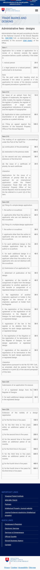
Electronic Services (12, 528)
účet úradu (27, 41)
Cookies (14, 568)
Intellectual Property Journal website (18, 508)
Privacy (7, 568)
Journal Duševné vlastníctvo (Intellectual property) (20, 513)
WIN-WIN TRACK (11, 500)
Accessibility (23, 568)
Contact (33, 1)
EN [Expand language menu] (32, 4)
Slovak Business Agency (14, 541)
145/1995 (8, 38)
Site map (32, 568)
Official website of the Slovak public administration (15, 3)
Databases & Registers (13, 524)
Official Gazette (10, 537)
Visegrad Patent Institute (14, 496)
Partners (8, 504)
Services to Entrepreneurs (14, 532)
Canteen (8, 545)
